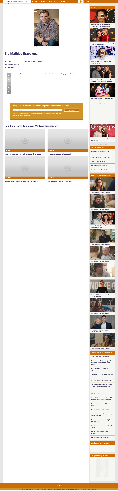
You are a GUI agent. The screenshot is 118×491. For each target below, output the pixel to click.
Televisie (42, 2)
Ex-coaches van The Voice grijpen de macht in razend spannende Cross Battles (101, 362)
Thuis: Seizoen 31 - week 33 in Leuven (101, 192)
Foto (56, 2)
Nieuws (34, 2)
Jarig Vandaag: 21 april (99, 456)
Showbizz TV (96, 7)
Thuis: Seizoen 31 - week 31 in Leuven (101, 278)
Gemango (93, 489)
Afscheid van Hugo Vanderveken (100, 356)
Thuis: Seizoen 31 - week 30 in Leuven (101, 348)
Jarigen (62, 2)
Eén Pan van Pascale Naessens (99, 165)
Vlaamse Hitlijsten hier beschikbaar (101, 157)
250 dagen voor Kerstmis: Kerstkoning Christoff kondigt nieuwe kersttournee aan (101, 386)
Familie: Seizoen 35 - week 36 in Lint (100, 209)
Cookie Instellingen (80, 489)
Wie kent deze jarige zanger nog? (100, 437)
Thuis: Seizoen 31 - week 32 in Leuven (101, 244)
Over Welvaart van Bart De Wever (100, 169)
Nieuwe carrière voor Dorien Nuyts (100, 409)
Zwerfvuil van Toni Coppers (98, 161)
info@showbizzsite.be (68, 489)
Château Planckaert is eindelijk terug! (101, 380)
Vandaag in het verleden (100, 443)
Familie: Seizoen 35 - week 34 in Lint (100, 313)
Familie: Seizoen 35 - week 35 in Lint (100, 261)
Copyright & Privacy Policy (54, 489)
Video (50, 2)
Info (45, 489)
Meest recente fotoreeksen (101, 175)
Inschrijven (72, 110)
